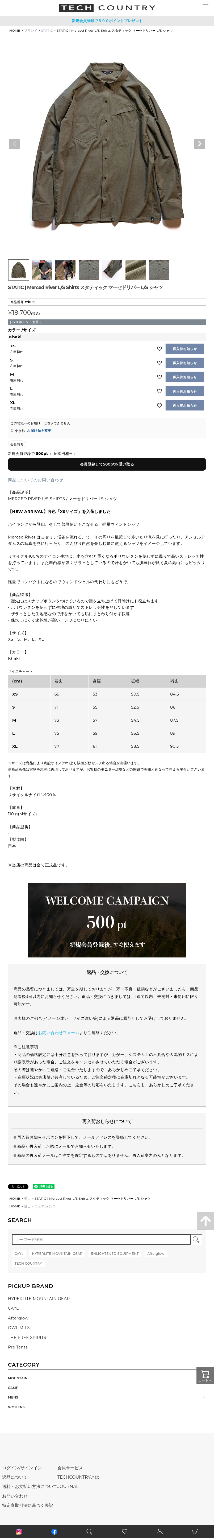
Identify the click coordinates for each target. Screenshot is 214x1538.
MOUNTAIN (18, 1378)
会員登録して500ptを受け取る (107, 464)
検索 (196, 1240)
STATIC (47, 30)
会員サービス (70, 1467)
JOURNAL (68, 1486)
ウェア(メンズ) (46, 1206)
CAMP (13, 1388)
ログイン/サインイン (22, 1467)
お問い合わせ (15, 1496)
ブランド (30, 30)
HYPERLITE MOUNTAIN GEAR (39, 1298)
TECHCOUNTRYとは (78, 1477)
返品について (15, 1477)
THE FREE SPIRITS (27, 1337)
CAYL (13, 1308)
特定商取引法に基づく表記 (27, 1505)
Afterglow (18, 1318)
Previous (14, 144)
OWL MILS (19, 1327)
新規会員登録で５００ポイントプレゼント (107, 20)
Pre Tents (18, 1347)
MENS (13, 1397)
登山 (27, 1198)
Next (199, 144)
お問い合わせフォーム (58, 1032)
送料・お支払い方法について (29, 1486)
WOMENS (16, 1407)
